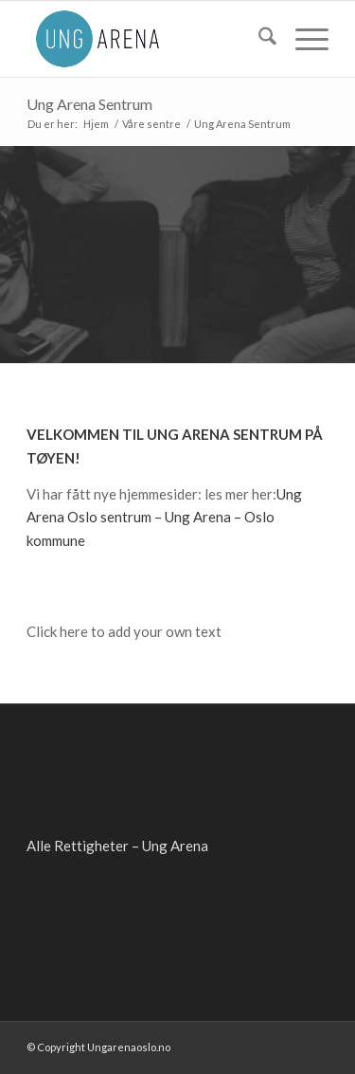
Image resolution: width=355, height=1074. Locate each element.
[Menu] (302, 39)
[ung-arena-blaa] (147, 39)
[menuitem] (258, 39)
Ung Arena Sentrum (89, 104)
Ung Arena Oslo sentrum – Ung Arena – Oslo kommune (164, 517)
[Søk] (258, 39)
